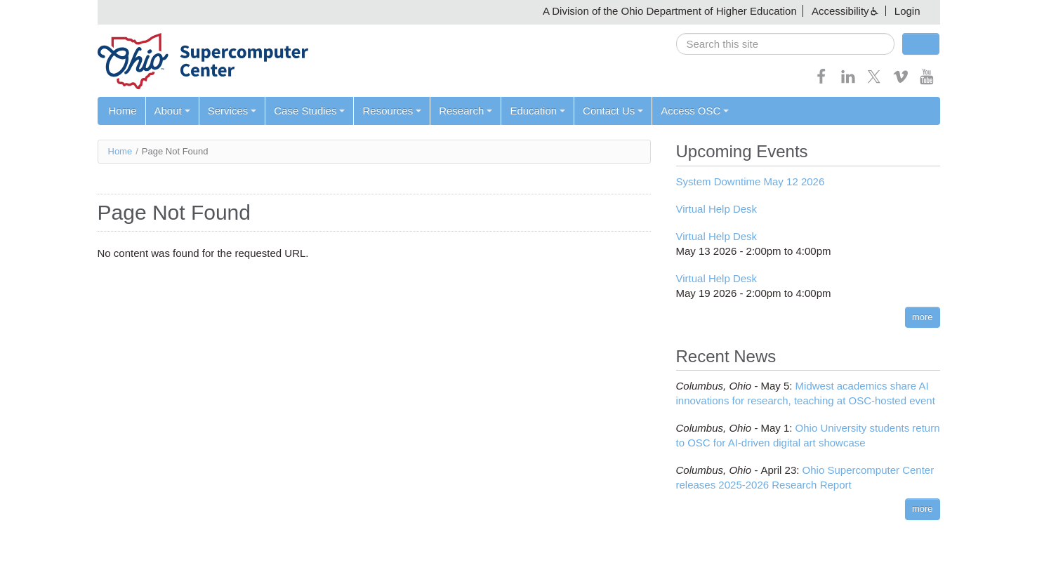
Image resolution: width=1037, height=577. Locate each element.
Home (123, 111)
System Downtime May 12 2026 (750, 181)
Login (907, 11)
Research (465, 111)
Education (537, 111)
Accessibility (840, 11)
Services (232, 111)
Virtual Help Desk (717, 209)
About (172, 111)
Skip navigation (39, 11)
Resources (391, 111)
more (922, 317)
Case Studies (309, 111)
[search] (785, 44)
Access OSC (695, 111)
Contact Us (613, 111)
